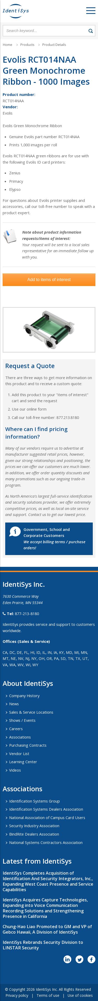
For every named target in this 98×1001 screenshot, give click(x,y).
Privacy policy (16, 995)
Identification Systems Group (34, 801)
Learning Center (23, 761)
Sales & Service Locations (31, 712)
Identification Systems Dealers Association (46, 809)
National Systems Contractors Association (46, 842)
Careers (16, 728)
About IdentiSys (28, 683)
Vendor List (19, 753)
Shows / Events (22, 720)
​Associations (22, 788)
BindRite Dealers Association (34, 834)
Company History (24, 695)
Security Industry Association (34, 825)
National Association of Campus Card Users (47, 817)
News (14, 703)
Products (27, 44)
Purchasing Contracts (28, 745)
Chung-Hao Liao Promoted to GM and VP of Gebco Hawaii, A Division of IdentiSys (47, 929)
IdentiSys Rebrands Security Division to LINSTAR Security (43, 945)
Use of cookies (80, 995)
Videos (15, 770)
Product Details (54, 44)
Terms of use (48, 995)
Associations (20, 737)
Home (7, 44)
